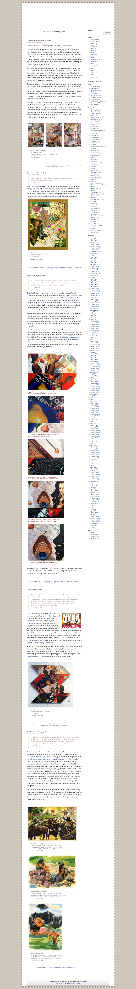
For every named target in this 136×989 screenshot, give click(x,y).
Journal (93, 174)
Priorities (93, 206)
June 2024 (94, 279)
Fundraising (94, 159)
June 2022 (94, 313)
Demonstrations (95, 139)
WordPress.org (95, 538)
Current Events (95, 137)
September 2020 (95, 348)
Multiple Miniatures (96, 194)
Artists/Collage (95, 117)
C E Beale (47, 724)
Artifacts (35, 165)
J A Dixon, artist (95, 86)
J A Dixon (62, 165)
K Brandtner (55, 967)
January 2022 (95, 323)
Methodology (77, 165)
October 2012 (95, 522)
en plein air (94, 45)
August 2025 (94, 253)
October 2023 (95, 293)
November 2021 (95, 326)
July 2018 (93, 396)
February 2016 (95, 449)
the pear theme (39, 303)
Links (92, 179)
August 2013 (94, 503)
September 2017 (95, 414)
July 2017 (93, 418)
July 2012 (93, 527)
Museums (93, 196)
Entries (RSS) (60, 983)
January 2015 (95, 472)
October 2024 (95, 271)
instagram (93, 50)
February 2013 (95, 514)
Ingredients (57, 165)
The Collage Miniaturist (68, 12)
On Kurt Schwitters (96, 95)
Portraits (93, 205)
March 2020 (94, 359)
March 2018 (94, 403)
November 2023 (95, 292)
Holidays (93, 165)
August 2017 (94, 416)
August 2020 (94, 350)
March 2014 (94, 491)
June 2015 (94, 463)
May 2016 (93, 443)
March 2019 (94, 381)
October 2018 (95, 390)
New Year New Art (53, 725)
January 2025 (95, 266)
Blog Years (94, 123)
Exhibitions (54, 724)
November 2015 (95, 454)
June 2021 (94, 335)
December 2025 (95, 246)
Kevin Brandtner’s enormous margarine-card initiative (44, 759)
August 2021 (94, 332)
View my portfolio (96, 103)
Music (92, 197)
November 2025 (95, 248)
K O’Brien (77, 724)
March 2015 (94, 469)
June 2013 (94, 507)
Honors (93, 168)
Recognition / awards (97, 97)
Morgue (93, 190)
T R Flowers (75, 267)
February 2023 (95, 301)
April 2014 (93, 489)
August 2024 (94, 275)
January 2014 (95, 494)
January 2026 (95, 244)
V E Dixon (94, 223)
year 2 (92, 70)
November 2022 (95, 306)
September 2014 (95, 480)
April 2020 (93, 357)
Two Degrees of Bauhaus (98, 101)
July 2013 (93, 505)
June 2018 (94, 397)
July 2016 (93, 439)
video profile (94, 65)
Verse (92, 227)
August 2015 (94, 459)
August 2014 (94, 481)
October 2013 (95, 500)
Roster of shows (95, 99)
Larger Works (69, 581)
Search (90, 30)
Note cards (94, 93)
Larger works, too (96, 90)
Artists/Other (94, 119)
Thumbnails (93, 219)
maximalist (62, 189)
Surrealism (52, 166)
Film (92, 157)
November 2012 (95, 520)
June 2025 (94, 257)
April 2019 (93, 379)
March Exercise (95, 183)
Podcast (93, 203)
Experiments (94, 154)
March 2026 (94, 240)
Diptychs (93, 144)
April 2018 (93, 401)
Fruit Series (50, 581)
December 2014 (95, 474)
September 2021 (95, 330)
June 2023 (94, 297)
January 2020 (95, 363)
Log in (92, 532)
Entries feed (94, 534)
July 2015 (93, 461)
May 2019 (93, 377)
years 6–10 (94, 77)
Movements (94, 192)
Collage (40, 165)
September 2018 (95, 392)
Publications (94, 208)
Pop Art (47, 166)
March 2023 (94, 299)
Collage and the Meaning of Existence (39, 40)
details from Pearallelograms (36, 275)
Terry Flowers (35, 186)
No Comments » (60, 166)
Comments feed (95, 536)
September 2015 (95, 458)
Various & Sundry (96, 225)
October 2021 (95, 328)
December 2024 (95, 268)
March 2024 (94, 284)
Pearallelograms (44, 310)
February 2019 (95, 383)
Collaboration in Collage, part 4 (37, 732)
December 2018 (95, 386)
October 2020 (95, 346)
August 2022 (94, 310)
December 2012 (95, 518)
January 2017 (95, 428)
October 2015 (95, 456)
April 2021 (93, 339)
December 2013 (95, 496)
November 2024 (95, 270)
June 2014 (94, 485)
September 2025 (95, 251)
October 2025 (95, 250)
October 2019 (95, 368)
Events (93, 148)
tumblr (92, 63)
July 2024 (93, 277)
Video (92, 228)
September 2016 (95, 436)
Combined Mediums (97, 130)
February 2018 (95, 405)
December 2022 (95, 304)
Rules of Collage (67, 267)
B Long (42, 724)
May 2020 (93, 355)
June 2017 (94, 419)
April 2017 (93, 423)
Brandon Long (31, 623)
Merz (92, 186)
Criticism (93, 135)
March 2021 (94, 341)
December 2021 (95, 324)
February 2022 (95, 321)
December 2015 (95, 452)
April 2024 (93, 282)
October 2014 (95, 478)
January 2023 (95, 303)
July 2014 (93, 483)
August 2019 (94, 372)
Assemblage (94, 121)
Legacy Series (69, 165)
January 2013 (95, 516)
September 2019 (95, 370)
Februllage (94, 155)
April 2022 (93, 317)
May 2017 (93, 421)
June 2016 (94, 441)
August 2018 (94, 394)
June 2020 (94, 354)
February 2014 (95, 492)
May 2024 (93, 281)
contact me (94, 43)
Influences (66, 724)
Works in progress (96, 230)
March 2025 (94, 262)
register (93, 57)
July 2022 (93, 312)
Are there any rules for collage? (37, 173)
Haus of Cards (95, 163)
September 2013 (95, 501)
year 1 (92, 68)
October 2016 (95, 434)
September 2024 (95, 273)
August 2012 (94, 525)
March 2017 (94, 425)
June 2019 (94, 376)
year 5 (92, 76)
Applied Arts (94, 113)
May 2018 (93, 399)
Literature (93, 181)
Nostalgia (93, 201)
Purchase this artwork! (37, 259)
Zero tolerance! (95, 104)
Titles (92, 221)
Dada (51, 165)
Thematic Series (95, 216)
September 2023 (95, 295)
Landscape (94, 175)
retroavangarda (95, 59)
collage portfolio (95, 41)
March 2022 (94, 319)
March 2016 (94, 447)
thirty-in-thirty (94, 61)
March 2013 (94, 512)
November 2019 (95, 366)
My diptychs (94, 92)
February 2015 (95, 470)
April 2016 (93, 445)
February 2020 (95, 361)
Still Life (93, 210)
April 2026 (93, 239)
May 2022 (93, 315)
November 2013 (95, 498)
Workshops (94, 232)
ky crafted (93, 56)
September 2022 (95, 308)
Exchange (94, 150)
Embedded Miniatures (97, 146)
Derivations (94, 141)
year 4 (92, 74)
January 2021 (95, 343)
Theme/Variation (50, 583)
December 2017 (95, 408)
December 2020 (95, 344)
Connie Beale (39, 640)
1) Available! (36, 267)
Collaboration (42, 967)
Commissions (46, 165)
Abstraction (93, 112)
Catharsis (93, 124)
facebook (93, 48)
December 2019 (95, 365)
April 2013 (93, 511)
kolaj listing (94, 54)
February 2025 (95, 264)
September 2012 (95, 523)
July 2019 (93, 374)
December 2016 (95, 430)
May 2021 (93, 337)
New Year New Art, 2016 (34, 589)
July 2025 (93, 255)
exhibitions (94, 46)
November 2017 (95, 410)
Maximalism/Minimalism (56, 267)
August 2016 (94, 438)
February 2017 (95, 427)
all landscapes (95, 39)
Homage (93, 166)
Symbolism (94, 212)
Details (45, 581)
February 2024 (95, 286)
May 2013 (93, 509)
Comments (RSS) (74, 983)
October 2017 (95, 412)
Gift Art (93, 161)
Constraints (94, 133)
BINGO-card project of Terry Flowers (39, 757)
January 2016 (95, 450)
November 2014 (95, 476)
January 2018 (95, 407)
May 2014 (93, 487)
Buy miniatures (95, 88)
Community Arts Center (34, 618)
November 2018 (95, 388)
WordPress (83, 981)
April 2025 (93, 261)
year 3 (92, 72)
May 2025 (93, 259)
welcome (93, 67)
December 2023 (95, 290)
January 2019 (95, 385)
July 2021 (93, 334)
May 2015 (93, 465)
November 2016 (95, 432)
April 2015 (93, 467)
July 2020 (93, 352)
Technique (93, 214)
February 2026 (95, 242)
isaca (92, 52)
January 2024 (95, 288)
